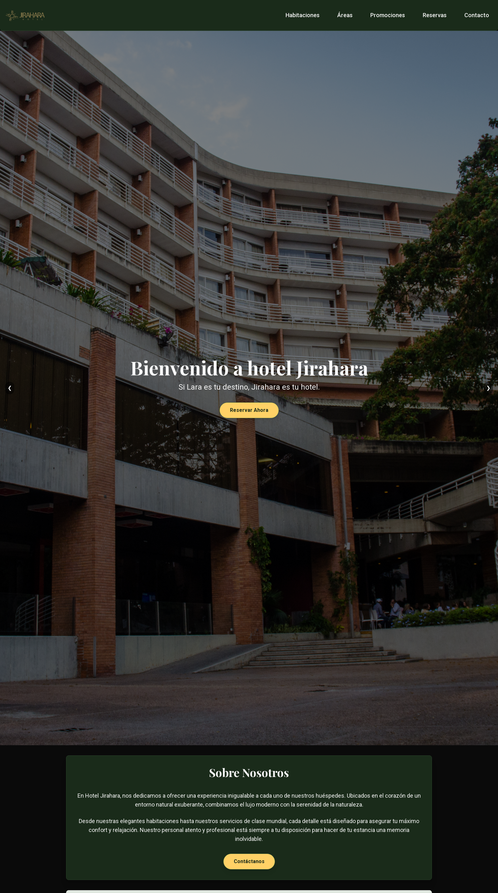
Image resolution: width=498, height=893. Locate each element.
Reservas (435, 15)
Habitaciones (303, 15)
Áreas (345, 15)
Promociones (387, 15)
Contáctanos (249, 861)
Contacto (476, 15)
